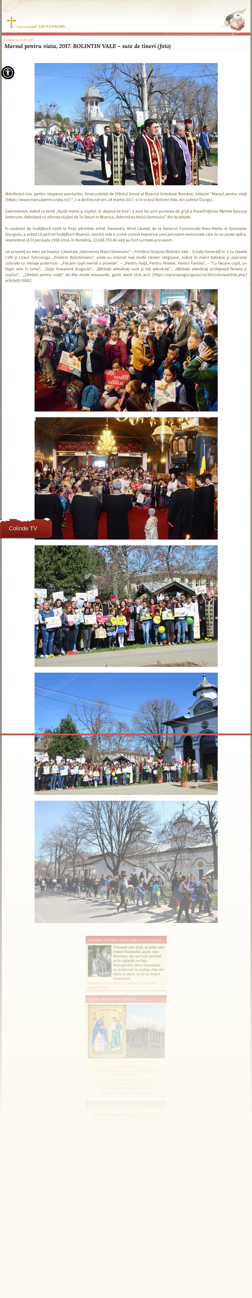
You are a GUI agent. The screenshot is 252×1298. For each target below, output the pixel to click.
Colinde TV (23, 528)
